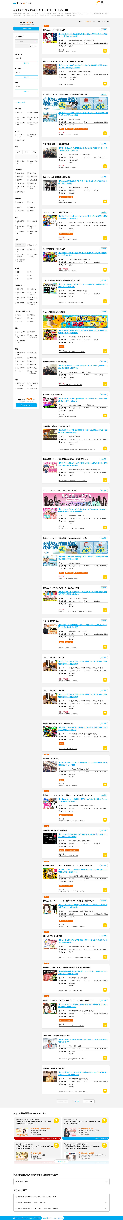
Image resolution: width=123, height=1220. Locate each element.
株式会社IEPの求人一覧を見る (67, 84)
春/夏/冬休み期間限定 (34, 123)
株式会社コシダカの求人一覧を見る (68, 239)
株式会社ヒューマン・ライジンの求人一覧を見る (71, 820)
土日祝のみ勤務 (20, 250)
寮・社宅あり (20, 361)
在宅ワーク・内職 (33, 227)
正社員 (31, 202)
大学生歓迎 (20, 176)
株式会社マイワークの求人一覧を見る (69, 134)
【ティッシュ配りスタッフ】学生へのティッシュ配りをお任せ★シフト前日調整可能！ (82, 941)
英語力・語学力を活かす (20, 384)
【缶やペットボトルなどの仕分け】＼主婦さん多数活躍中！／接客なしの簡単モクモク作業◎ (82, 464)
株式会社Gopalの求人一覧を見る (67, 202)
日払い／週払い (33, 162)
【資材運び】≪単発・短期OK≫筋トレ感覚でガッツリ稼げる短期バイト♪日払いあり (82, 254)
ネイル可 (19, 321)
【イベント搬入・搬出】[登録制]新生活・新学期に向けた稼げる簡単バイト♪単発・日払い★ (82, 400)
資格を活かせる (33, 389)
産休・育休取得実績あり (33, 372)
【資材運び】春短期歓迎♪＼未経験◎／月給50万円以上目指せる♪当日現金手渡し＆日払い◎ (83, 729)
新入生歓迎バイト (33, 135)
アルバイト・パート (20, 203)
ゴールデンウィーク (20, 135)
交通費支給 (20, 358)
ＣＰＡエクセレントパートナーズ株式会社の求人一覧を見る (74, 958)
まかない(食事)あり (21, 353)
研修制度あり (33, 352)
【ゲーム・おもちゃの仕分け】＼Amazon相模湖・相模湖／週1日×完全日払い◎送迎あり (82, 286)
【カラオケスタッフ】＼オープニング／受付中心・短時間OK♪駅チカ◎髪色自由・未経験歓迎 (82, 217)
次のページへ (88, 1101)
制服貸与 (19, 364)
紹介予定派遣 (20, 210)
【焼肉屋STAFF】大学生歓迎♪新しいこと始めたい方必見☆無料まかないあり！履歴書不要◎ (82, 973)
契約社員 (19, 207)
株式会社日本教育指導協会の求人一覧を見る (70, 385)
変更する (26, 63)
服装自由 (19, 318)
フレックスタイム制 (33, 255)
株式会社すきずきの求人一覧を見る (68, 785)
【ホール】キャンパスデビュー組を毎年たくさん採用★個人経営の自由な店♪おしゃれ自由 (82, 764)
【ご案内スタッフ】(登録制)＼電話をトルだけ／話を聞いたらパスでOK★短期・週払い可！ (82, 800)
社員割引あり (33, 364)
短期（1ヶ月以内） (21, 118)
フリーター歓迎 (20, 187)
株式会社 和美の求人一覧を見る (67, 167)
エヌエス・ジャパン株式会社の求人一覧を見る (71, 302)
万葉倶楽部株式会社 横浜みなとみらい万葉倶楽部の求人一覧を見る (77, 449)
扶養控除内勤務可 (20, 222)
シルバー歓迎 (20, 183)
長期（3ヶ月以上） (21, 123)
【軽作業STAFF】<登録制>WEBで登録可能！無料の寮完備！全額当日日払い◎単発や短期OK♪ (82, 593)
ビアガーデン (20, 140)
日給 (26, 152)
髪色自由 (19, 315)
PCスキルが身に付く (21, 341)
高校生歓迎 (33, 173)
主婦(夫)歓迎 (33, 180)
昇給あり (32, 361)
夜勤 (31, 278)
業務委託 (32, 210)
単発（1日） (20, 112)
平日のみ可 (33, 249)
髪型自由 (32, 315)
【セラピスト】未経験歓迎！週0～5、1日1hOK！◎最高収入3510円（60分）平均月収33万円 (82, 626)
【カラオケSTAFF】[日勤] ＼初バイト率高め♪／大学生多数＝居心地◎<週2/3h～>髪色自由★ (82, 663)
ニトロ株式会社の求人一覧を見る (67, 270)
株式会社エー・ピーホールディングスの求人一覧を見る (73, 1091)
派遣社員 (32, 207)
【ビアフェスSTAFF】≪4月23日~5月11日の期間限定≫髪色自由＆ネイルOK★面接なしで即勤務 (82, 66)
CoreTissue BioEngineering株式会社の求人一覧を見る (73, 1058)
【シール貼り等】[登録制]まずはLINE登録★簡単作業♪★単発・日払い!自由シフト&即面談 (82, 835)
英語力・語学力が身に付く (33, 336)
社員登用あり (33, 368)
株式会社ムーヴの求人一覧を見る (67, 51)
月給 (34, 152)
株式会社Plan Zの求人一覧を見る (68, 749)
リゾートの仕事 (20, 232)
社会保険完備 (20, 368)
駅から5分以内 (21, 332)
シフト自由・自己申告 (20, 255)
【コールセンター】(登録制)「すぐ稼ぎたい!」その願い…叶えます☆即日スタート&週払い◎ (82, 906)
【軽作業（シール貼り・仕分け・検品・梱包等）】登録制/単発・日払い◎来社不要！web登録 (83, 114)
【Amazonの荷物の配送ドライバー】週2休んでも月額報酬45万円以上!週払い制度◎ (82, 182)
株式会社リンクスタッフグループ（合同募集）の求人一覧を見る (75, 611)
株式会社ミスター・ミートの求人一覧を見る (70, 990)
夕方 (31, 275)
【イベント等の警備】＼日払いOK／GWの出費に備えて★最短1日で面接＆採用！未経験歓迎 (82, 332)
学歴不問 (19, 180)
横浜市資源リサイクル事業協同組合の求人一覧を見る (73, 481)
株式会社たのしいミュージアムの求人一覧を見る (71, 528)
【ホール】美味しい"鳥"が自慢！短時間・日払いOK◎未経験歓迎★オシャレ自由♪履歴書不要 (82, 1074)
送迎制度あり (33, 358)
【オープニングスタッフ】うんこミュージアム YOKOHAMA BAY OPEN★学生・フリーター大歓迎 (82, 510)
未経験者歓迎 (20, 173)
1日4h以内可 (33, 221)
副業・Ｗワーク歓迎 (33, 187)
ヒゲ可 (31, 321)
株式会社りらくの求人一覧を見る (67, 647)
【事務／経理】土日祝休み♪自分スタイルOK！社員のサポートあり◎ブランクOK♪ (82, 1041)
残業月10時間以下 (33, 232)
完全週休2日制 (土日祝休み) (21, 260)
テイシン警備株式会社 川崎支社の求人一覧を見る (72, 352)
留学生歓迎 (33, 183)
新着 (94, 21)
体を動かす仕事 (20, 227)
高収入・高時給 (20, 162)
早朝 (18, 272)
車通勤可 (32, 332)
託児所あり (20, 371)
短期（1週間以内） (34, 113)
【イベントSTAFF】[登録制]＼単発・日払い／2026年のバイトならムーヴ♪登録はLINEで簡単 (82, 35)
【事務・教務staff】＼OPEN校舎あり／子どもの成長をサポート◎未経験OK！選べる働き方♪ (82, 149)
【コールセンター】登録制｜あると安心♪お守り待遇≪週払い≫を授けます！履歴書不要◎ (82, 1006)
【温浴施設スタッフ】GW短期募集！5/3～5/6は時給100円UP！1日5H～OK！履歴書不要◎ (82, 431)
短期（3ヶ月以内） (34, 118)
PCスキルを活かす (34, 384)
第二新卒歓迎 (20, 192)
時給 (18, 152)
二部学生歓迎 (33, 176)
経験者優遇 (20, 388)
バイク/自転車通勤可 (21, 336)
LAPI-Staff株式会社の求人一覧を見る (68, 856)
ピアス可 (32, 318)
